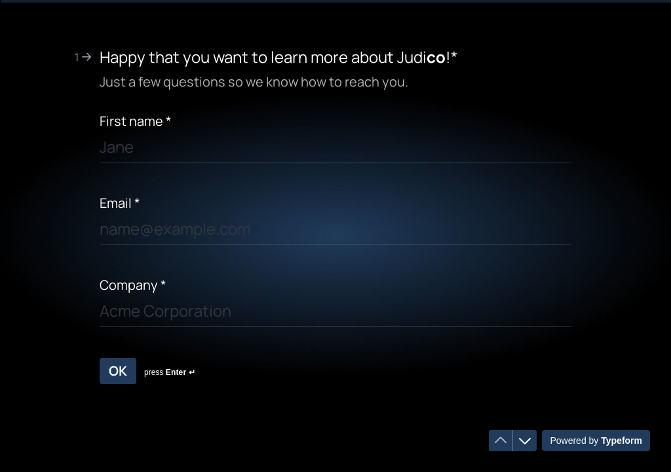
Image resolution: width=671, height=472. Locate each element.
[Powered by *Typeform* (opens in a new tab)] (596, 440)
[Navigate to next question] (525, 440)
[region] (128, 422)
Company (133, 285)
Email (120, 203)
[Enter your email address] (335, 231)
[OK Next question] (118, 371)
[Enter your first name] (335, 149)
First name (136, 121)
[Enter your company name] (335, 313)
